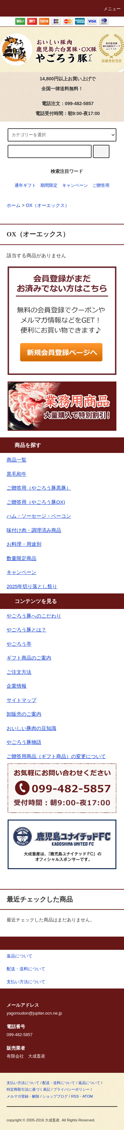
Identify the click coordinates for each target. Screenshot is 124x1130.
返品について (89, 1083)
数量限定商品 (21, 558)
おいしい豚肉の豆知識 (31, 728)
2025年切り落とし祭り (32, 586)
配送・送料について (58, 1083)
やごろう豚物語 (24, 742)
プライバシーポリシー (71, 1089)
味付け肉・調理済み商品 (34, 530)
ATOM (87, 1096)
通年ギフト (25, 185)
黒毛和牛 (16, 474)
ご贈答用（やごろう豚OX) (36, 502)
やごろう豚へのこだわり (34, 616)
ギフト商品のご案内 (29, 658)
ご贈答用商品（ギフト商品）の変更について (56, 756)
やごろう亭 (19, 644)
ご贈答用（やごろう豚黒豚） (39, 488)
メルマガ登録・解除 (23, 1096)
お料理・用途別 (24, 544)
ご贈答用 (100, 185)
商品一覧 (16, 460)
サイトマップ (21, 700)
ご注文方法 (19, 672)
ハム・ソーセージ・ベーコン (39, 516)
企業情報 (16, 686)
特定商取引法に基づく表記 (28, 1089)
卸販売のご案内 (24, 714)
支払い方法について (23, 1083)
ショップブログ (55, 1096)
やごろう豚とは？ (26, 629)
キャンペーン (75, 185)
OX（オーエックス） (47, 205)
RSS (75, 1096)
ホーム (14, 205)
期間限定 (49, 185)
